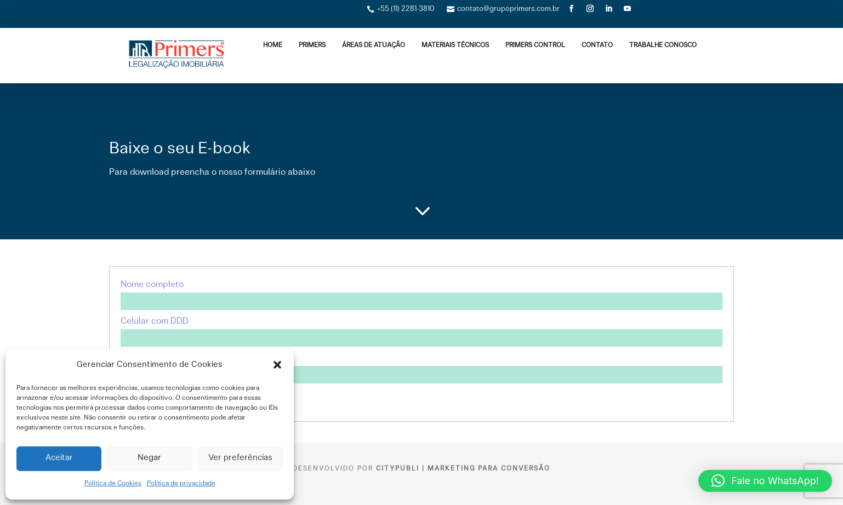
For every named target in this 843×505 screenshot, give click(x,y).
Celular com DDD (421, 329)
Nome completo (421, 293)
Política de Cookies (112, 483)
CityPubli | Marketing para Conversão (463, 469)
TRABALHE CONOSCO (663, 45)
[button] (277, 364)
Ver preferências (240, 458)
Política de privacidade (181, 483)
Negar (149, 458)
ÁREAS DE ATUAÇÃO (373, 45)
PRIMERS (312, 45)
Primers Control (535, 45)
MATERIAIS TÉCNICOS (455, 45)
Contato (597, 45)
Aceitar (59, 458)
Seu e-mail (421, 366)
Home (272, 45)
